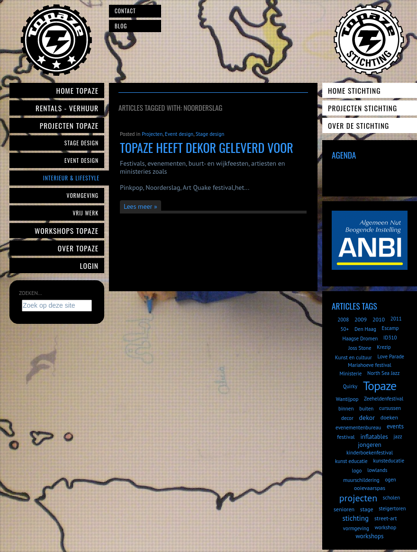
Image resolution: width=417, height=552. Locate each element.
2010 (378, 319)
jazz (398, 436)
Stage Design (81, 143)
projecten (358, 498)
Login (89, 265)
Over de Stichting (358, 125)
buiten (366, 408)
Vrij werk (86, 213)
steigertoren (392, 508)
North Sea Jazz (383, 373)
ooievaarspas (369, 487)
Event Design (81, 160)
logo (357, 470)
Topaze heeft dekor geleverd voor (206, 147)
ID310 (390, 337)
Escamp (390, 328)
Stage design (210, 134)
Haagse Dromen (360, 338)
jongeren (369, 445)
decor (347, 418)
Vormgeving (83, 195)
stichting (355, 518)
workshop (385, 527)
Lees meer (138, 206)
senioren (344, 509)
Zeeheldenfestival (383, 398)
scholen (391, 497)
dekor (367, 417)
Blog (121, 26)
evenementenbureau (358, 427)
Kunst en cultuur (353, 357)
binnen (346, 408)
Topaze (379, 385)
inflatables (374, 437)
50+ (345, 329)
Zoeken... (30, 293)
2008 (343, 319)
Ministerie (351, 373)
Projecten (152, 134)
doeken (389, 417)
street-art (385, 518)
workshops (369, 536)
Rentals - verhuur (67, 108)
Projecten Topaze (69, 125)
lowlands (377, 470)
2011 (396, 318)
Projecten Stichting (362, 108)
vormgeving (356, 528)
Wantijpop (347, 399)
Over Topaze (78, 248)
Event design (179, 134)
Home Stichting (354, 90)
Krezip (383, 347)
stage (366, 509)
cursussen (390, 408)
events (395, 426)
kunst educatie (351, 461)
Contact (125, 11)
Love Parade (390, 356)
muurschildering (361, 480)
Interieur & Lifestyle (71, 178)
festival (345, 436)
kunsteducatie (388, 460)
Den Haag (365, 329)
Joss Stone (359, 348)
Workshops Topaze (67, 230)
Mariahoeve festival (369, 365)
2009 (360, 319)
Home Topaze (77, 90)
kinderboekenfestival (369, 452)
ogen (390, 479)
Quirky (350, 386)
